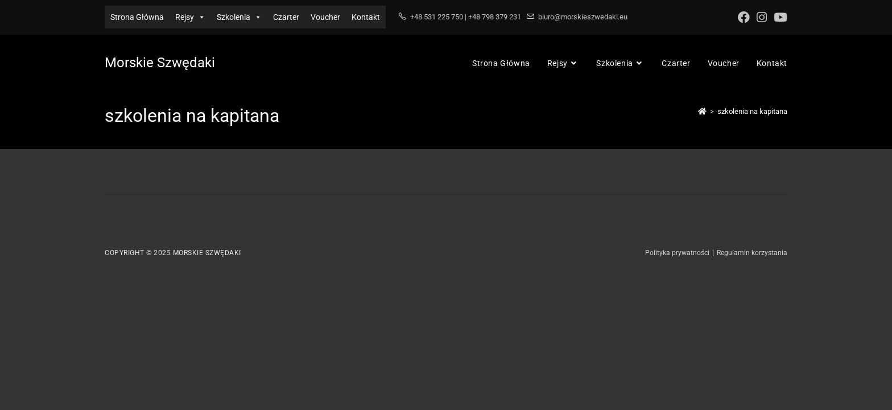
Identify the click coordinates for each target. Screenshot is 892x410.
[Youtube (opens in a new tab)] (778, 17)
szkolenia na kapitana (752, 111)
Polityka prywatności (677, 253)
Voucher (325, 17)
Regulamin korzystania (752, 253)
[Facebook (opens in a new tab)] (743, 17)
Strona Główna (137, 17)
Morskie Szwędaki (160, 63)
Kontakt (366, 17)
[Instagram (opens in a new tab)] (761, 17)
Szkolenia (239, 17)
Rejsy (190, 17)
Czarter (286, 17)
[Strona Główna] (702, 111)
